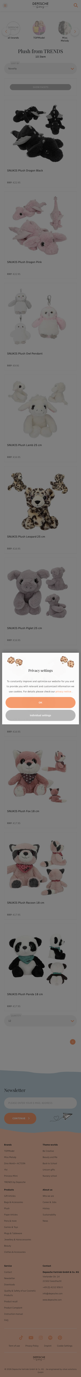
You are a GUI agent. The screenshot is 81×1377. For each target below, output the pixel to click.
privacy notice (63, 691)
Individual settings (40, 715)
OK (40, 702)
